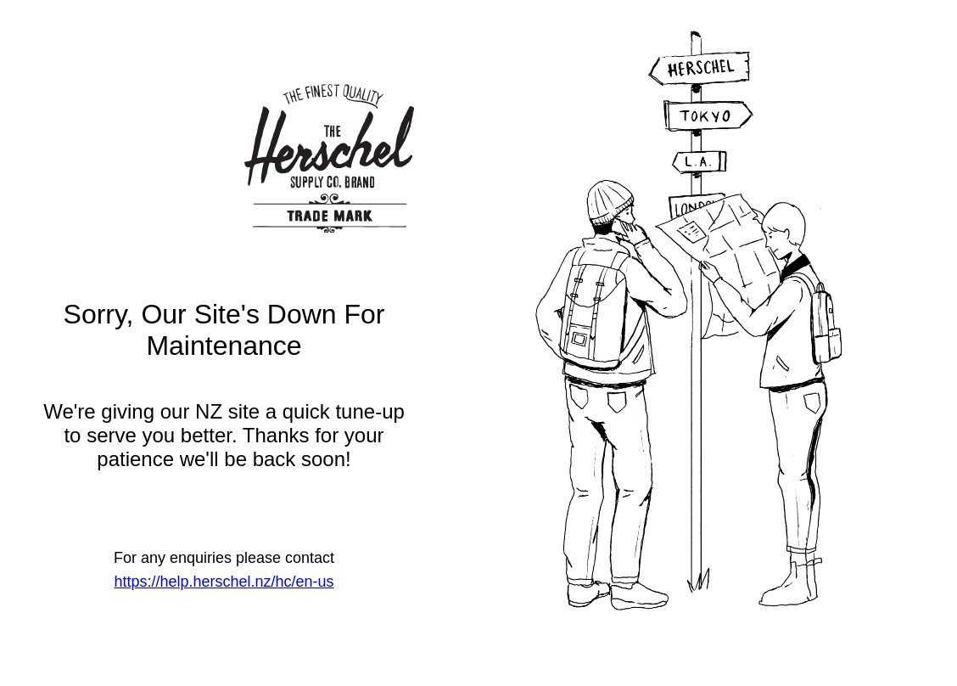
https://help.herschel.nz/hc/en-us (223, 581)
